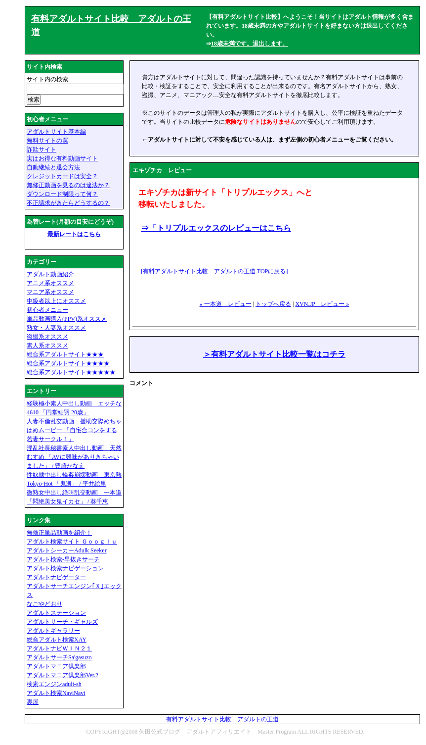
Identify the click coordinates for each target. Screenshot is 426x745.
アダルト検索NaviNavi (56, 693)
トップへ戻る (273, 303)
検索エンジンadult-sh (54, 684)
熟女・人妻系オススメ (56, 327)
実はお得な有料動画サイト (62, 158)
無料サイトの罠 (47, 140)
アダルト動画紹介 (50, 274)
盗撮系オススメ (47, 336)
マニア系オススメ (50, 292)
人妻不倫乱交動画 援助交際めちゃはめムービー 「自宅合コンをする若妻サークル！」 (74, 430)
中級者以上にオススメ (56, 301)
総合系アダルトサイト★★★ (65, 354)
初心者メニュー (47, 309)
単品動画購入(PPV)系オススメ (67, 318)
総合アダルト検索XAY (56, 639)
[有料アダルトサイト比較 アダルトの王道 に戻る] (214, 271)
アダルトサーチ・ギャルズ (62, 621)
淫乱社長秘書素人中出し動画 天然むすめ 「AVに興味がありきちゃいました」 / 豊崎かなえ (74, 457)
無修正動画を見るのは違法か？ (68, 185)
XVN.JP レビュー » (322, 303)
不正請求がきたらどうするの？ (68, 202)
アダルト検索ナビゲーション (65, 568)
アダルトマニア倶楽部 (56, 666)
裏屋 (33, 701)
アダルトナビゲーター (56, 577)
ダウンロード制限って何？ (62, 194)
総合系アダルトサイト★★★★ (68, 363)
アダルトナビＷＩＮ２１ (59, 648)
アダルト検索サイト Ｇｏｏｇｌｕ (72, 541)
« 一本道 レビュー (226, 303)
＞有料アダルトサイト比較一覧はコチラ (274, 354)
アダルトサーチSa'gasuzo (59, 657)
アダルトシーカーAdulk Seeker (67, 550)
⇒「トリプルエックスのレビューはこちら (216, 228)
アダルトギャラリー (53, 630)
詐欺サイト (41, 149)
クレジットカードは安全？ (62, 176)
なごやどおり (44, 603)
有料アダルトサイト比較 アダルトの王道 (222, 719)
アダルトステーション (56, 612)
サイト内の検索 (47, 79)
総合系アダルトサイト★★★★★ (71, 372)
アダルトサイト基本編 (56, 131)
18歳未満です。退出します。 (249, 43)
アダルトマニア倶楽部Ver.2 (62, 675)
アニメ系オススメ (50, 283)
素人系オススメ (47, 345)
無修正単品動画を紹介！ (59, 532)
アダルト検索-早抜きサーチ (63, 559)
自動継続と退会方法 (53, 167)
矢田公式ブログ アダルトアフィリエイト (195, 731)
